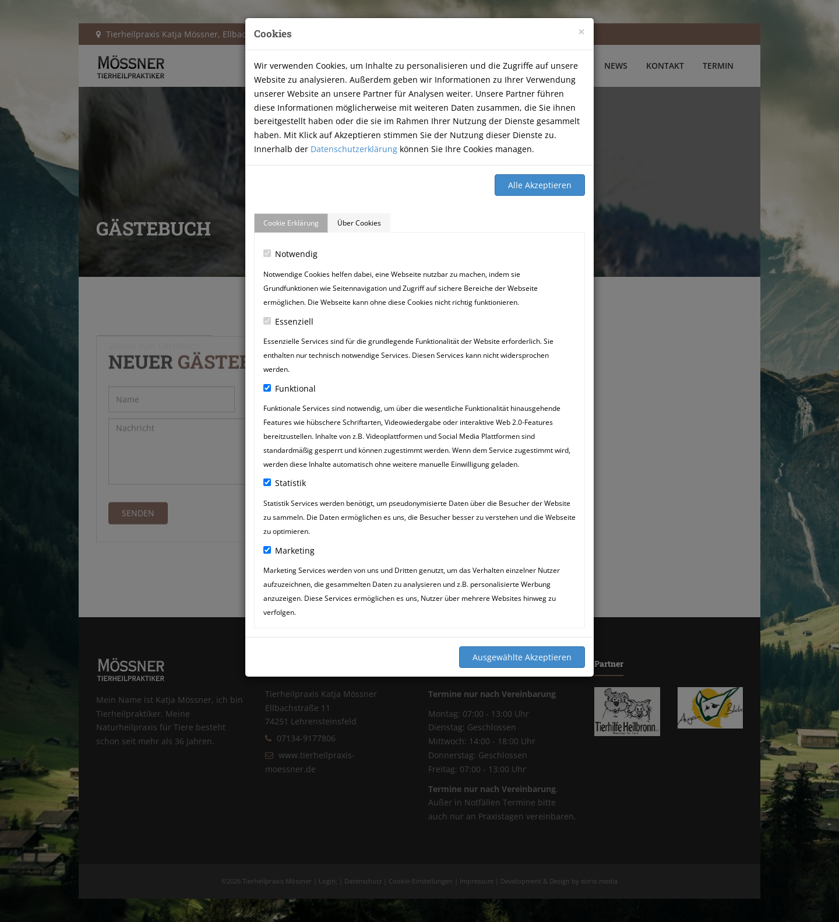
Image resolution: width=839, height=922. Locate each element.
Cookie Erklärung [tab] (291, 223)
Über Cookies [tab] (359, 223)
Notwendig (290, 253)
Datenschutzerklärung (354, 148)
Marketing (289, 550)
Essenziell (288, 321)
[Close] (581, 32)
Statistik (284, 482)
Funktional (289, 388)
